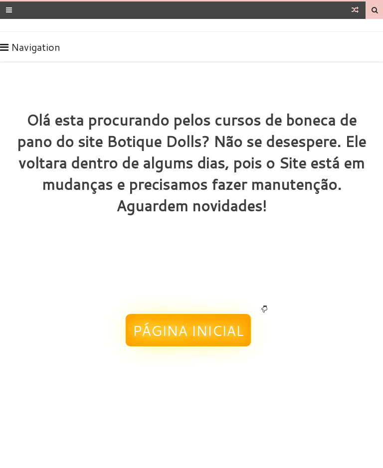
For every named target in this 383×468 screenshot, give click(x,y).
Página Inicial (188, 330)
